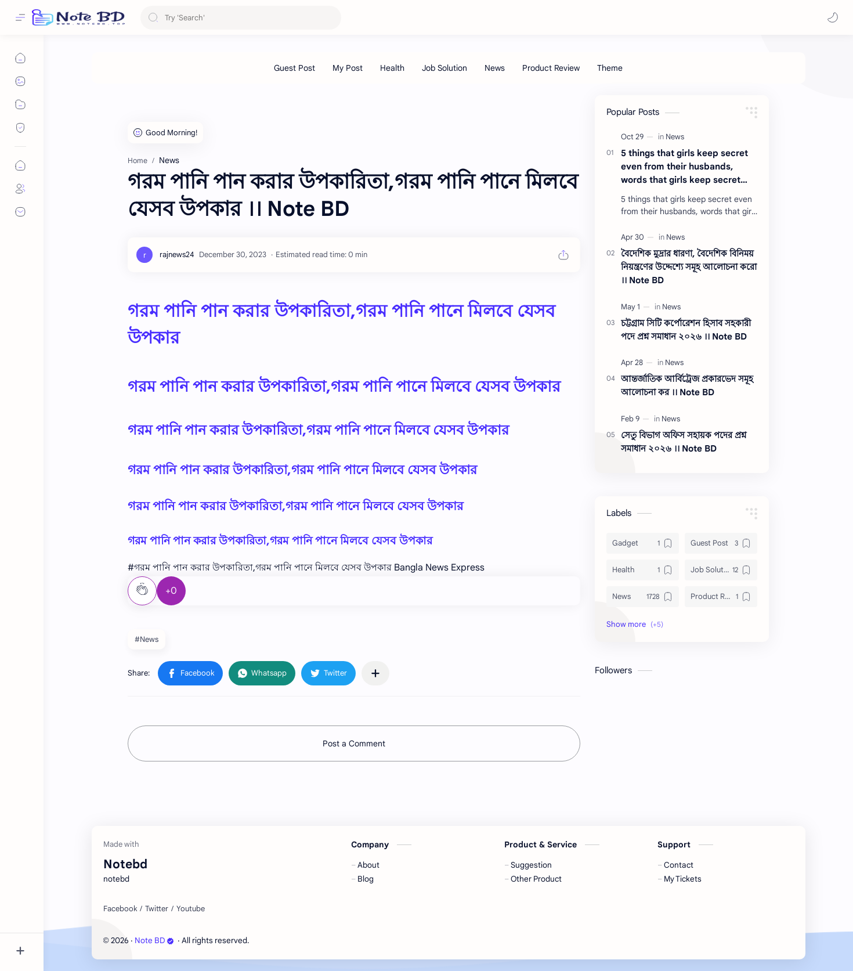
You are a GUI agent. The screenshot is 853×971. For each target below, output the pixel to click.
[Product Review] (551, 68)
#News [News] (146, 639)
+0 (171, 591)
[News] (495, 68)
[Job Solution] (444, 68)
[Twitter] (156, 909)
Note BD (154, 940)
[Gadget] (642, 543)
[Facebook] (120, 909)
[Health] (392, 68)
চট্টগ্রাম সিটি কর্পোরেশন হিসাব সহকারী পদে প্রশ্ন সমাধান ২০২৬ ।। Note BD (686, 329)
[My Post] (347, 68)
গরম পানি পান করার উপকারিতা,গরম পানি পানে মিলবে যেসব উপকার (344, 386)
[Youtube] (190, 909)
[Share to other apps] (375, 673)
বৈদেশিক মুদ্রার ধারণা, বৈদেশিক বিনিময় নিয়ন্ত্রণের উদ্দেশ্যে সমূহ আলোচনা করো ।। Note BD (689, 267)
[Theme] (610, 68)
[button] (832, 17)
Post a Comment (354, 743)
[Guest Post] (294, 68)
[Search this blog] (240, 18)
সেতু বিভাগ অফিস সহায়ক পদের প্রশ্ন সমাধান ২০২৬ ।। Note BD (683, 441)
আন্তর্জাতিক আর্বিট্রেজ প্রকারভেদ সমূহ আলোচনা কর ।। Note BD (687, 385)
